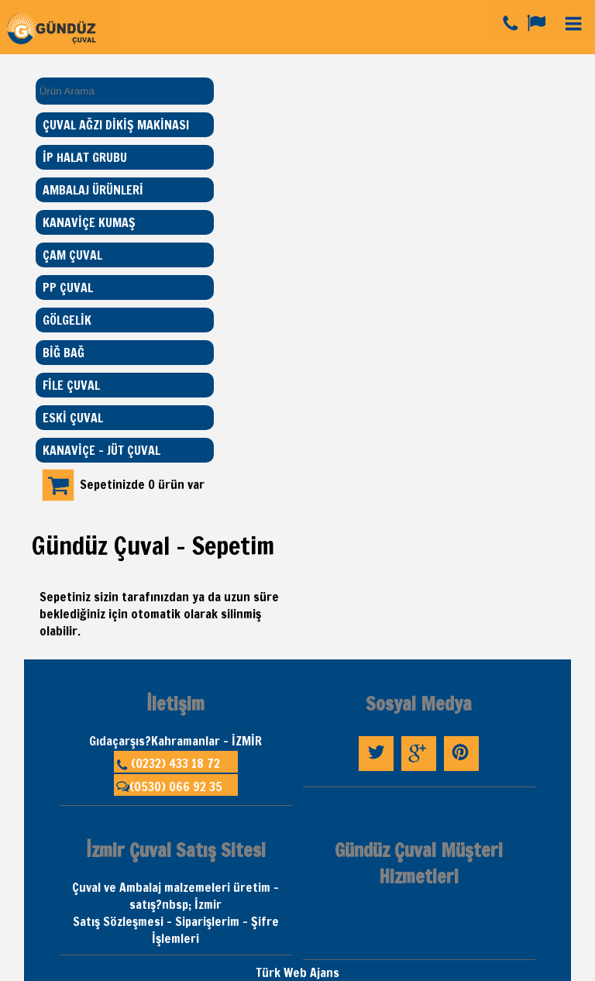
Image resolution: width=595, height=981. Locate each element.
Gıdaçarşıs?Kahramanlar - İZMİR (175, 740)
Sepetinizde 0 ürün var (142, 484)
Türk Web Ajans (297, 972)
